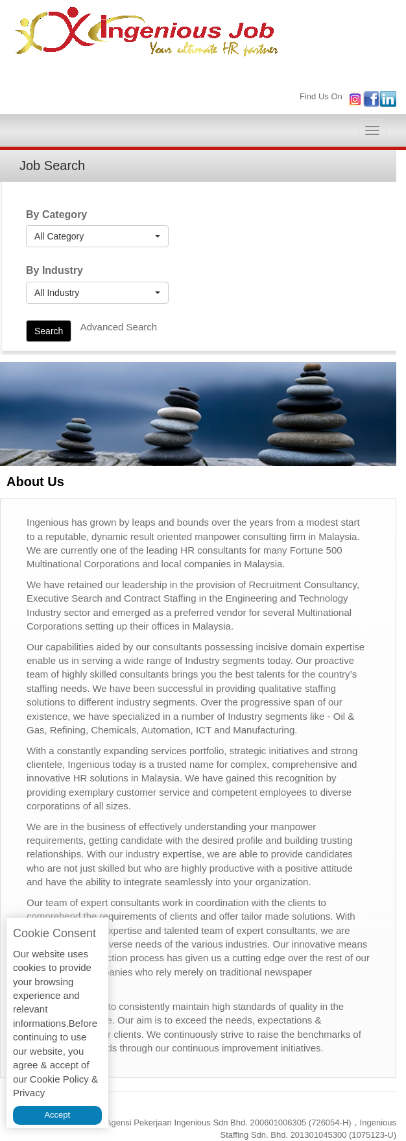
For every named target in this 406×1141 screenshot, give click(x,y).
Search (48, 331)
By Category (56, 214)
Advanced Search (118, 326)
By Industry (54, 270)
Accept (57, 1115)
